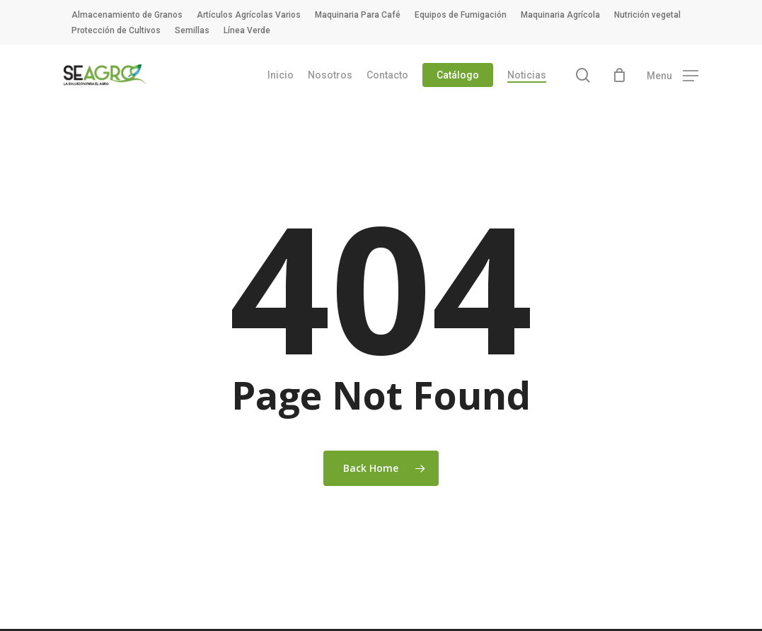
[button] (672, 75)
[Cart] (619, 75)
